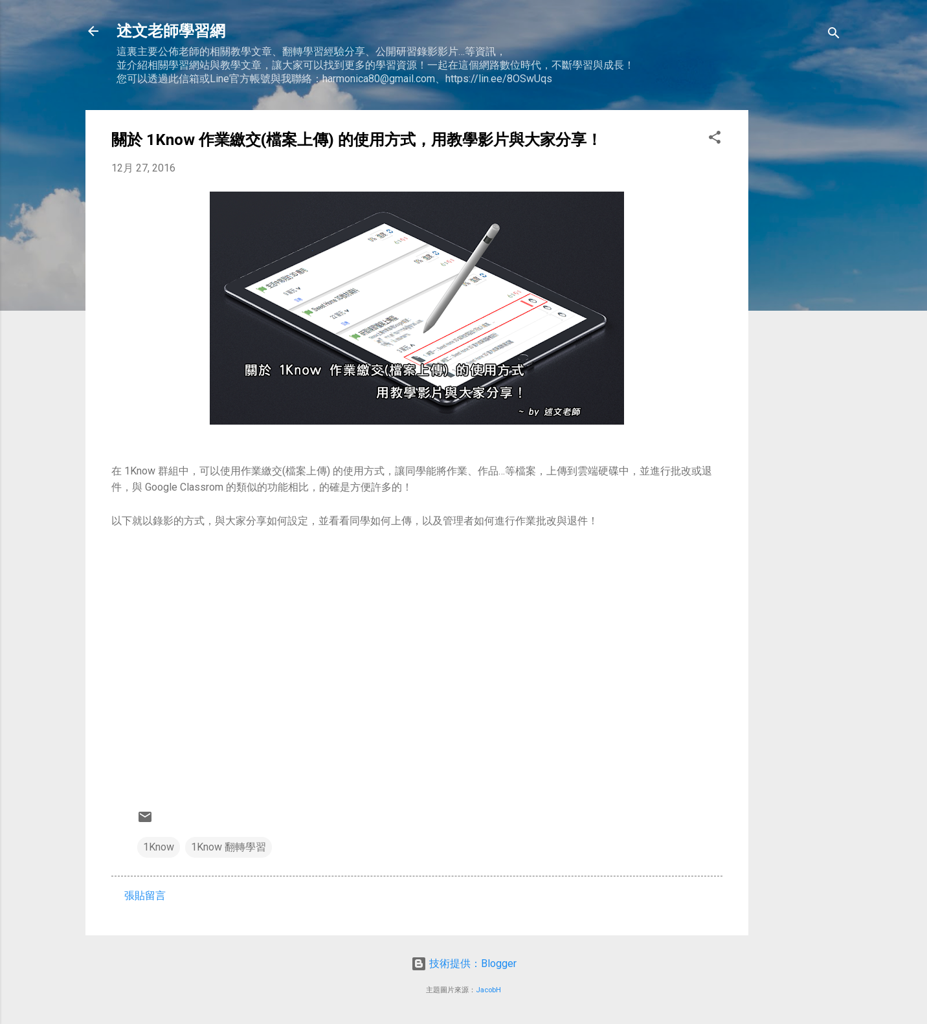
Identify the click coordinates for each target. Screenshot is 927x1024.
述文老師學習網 (171, 31)
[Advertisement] (800, 304)
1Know (158, 847)
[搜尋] (834, 35)
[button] (714, 139)
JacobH (488, 990)
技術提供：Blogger (464, 963)
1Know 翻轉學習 (228, 847)
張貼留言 (145, 895)
